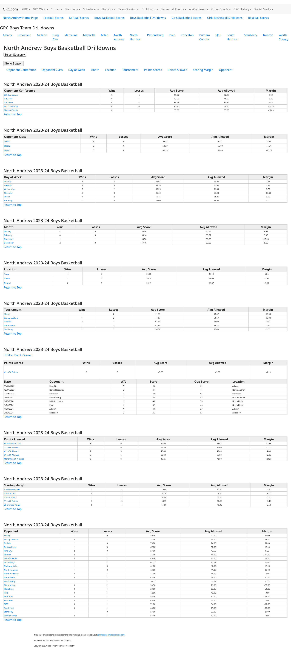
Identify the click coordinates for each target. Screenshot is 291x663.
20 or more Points (12, 504)
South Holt (9, 608)
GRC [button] (25, 9)
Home (7, 278)
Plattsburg (9, 589)
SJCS (218, 35)
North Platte (9, 325)
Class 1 (7, 141)
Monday (8, 181)
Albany (7, 35)
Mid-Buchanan (10, 558)
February (8, 235)
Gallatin (42, 35)
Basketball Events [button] (172, 9)
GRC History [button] (241, 9)
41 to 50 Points (11, 372)
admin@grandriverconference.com (111, 635)
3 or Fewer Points (12, 489)
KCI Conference (11, 106)
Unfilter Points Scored (18, 355)
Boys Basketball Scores (109, 18)
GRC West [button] (39, 9)
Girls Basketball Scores (186, 18)
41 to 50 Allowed (11, 451)
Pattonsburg (155, 35)
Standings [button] (71, 9)
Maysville (89, 35)
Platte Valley (9, 585)
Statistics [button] (107, 9)
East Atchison (10, 547)
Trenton (268, 35)
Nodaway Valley (11, 566)
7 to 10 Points (10, 497)
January (7, 231)
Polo (172, 35)
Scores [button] (55, 9)
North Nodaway (11, 573)
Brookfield (24, 35)
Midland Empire (11, 110)
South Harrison (232, 37)
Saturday (8, 200)
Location (110, 70)
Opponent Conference (21, 70)
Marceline (71, 35)
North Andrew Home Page (20, 18)
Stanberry (250, 35)
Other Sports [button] (219, 9)
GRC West (8, 102)
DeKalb (7, 543)
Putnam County (204, 37)
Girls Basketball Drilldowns (224, 18)
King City (56, 37)
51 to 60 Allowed (11, 455)
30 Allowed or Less (12, 443)
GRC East (8, 98)
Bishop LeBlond (11, 318)
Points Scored (153, 70)
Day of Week (76, 70)
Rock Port (8, 600)
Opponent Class (52, 70)
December (9, 242)
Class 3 (7, 150)
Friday (7, 196)
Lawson (7, 554)
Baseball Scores (258, 18)
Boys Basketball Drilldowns (148, 18)
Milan (104, 35)
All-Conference (199, 9)
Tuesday (8, 185)
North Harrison (135, 37)
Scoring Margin (203, 70)
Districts (8, 321)
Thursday (8, 193)
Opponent (225, 70)
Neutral (7, 283)
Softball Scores (79, 18)
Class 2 (7, 145)
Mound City (9, 562)
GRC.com (10, 9)
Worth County (10, 615)
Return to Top (13, 114)
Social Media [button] (262, 9)
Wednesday (9, 189)
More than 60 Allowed (14, 458)
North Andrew (119, 37)
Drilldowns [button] (148, 9)
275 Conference (11, 95)
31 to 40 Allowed (11, 447)
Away (6, 274)
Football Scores (53, 18)
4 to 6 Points (9, 493)
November (9, 239)
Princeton (187, 35)
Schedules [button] (89, 9)
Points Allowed (177, 70)
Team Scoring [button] (127, 9)
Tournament (130, 70)
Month (94, 70)
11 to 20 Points (11, 501)
